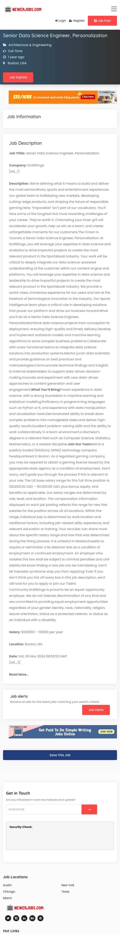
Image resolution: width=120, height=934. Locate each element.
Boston (13, 63)
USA (23, 63)
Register (77, 21)
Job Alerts (96, 710)
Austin (7, 885)
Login (60, 21)
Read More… (18, 674)
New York (68, 885)
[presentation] (40, 839)
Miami (7, 898)
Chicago (9, 892)
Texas (66, 892)
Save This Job (60, 755)
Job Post (102, 21)
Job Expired (18, 77)
